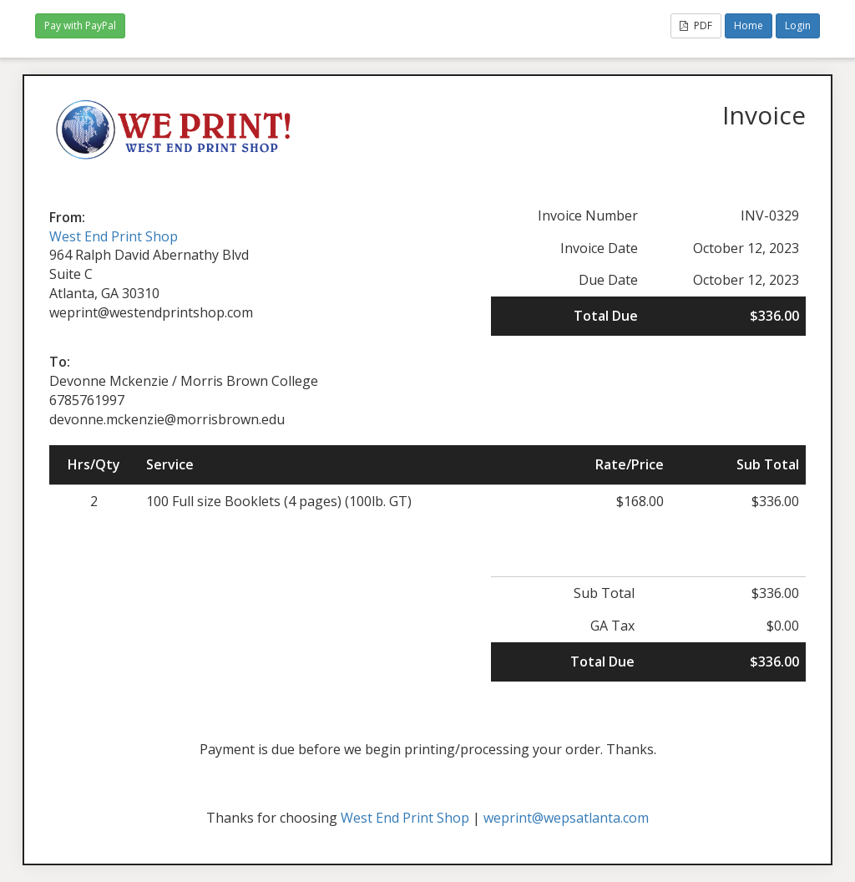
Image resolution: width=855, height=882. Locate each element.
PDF (696, 25)
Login (798, 25)
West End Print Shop (113, 236)
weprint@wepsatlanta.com (566, 817)
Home (748, 25)
